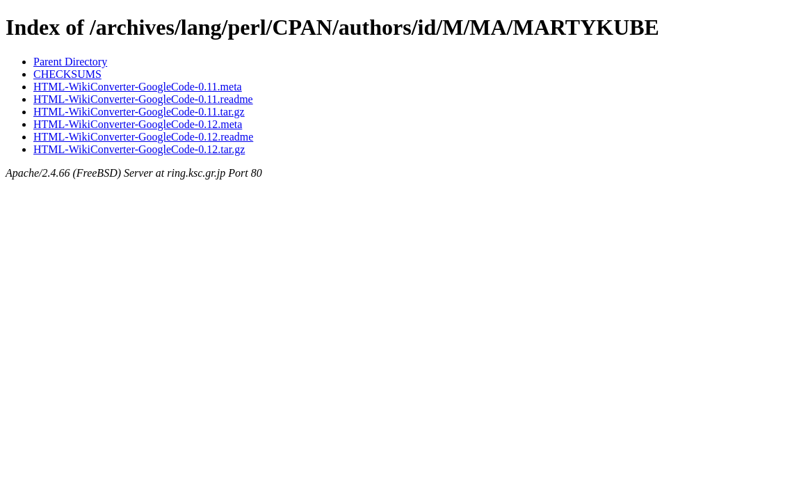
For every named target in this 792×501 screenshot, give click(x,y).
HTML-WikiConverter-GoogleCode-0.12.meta (137, 124)
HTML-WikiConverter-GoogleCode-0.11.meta (137, 87)
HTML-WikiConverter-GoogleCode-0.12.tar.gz (139, 149)
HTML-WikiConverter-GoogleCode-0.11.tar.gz (139, 112)
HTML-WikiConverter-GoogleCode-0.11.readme (143, 99)
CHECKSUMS (67, 74)
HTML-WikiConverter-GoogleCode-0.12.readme (143, 137)
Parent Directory (70, 61)
